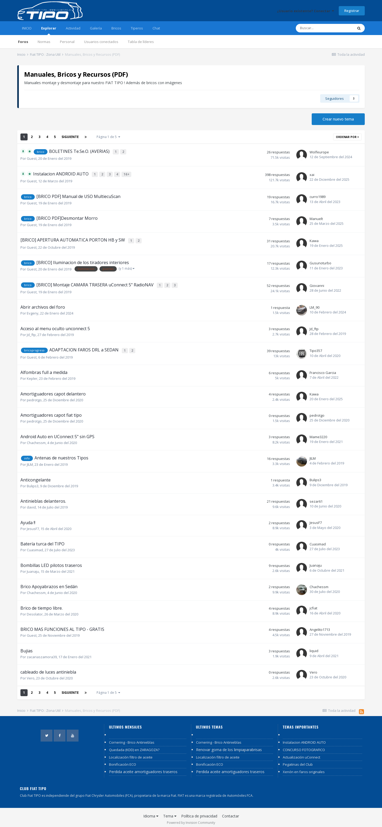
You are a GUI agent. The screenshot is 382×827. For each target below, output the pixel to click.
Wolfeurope (319, 151)
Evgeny (32, 310)
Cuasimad (35, 546)
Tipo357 (316, 347)
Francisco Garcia (323, 369)
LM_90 (314, 304)
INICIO (27, 28)
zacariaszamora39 (42, 653)
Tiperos (137, 28)
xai (312, 173)
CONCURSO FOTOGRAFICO (304, 746)
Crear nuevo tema (338, 119)
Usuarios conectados (101, 41)
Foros (23, 41)
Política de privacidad (199, 812)
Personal (67, 41)
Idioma (150, 812)
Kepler (32, 375)
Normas (44, 41)
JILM (30, 461)
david (31, 504)
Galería (96, 28)
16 (127, 173)
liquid (314, 647)
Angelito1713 (320, 626)
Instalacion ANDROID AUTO (304, 739)
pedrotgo (34, 396)
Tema (169, 812)
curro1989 (317, 195)
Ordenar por (347, 137)
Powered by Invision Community (191, 819)
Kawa (314, 239)
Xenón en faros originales (304, 768)
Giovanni (317, 283)
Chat (156, 28)
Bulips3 (32, 482)
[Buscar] (324, 28)
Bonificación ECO (122, 761)
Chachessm (36, 439)
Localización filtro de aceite (131, 753)
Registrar (351, 10)
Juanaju (33, 568)
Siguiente (70, 137)
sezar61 (316, 498)
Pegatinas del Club (298, 761)
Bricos (116, 28)
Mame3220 (318, 433)
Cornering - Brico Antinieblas (131, 739)
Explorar (48, 30)
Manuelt (316, 217)
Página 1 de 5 (108, 137)
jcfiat (313, 604)
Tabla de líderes (141, 41)
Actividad (73, 28)
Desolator (35, 610)
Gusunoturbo (320, 261)
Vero (30, 675)
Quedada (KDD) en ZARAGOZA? (134, 746)
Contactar (230, 812)
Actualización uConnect (301, 753)
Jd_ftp (31, 332)
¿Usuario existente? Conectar (305, 10)
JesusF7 (33, 525)
